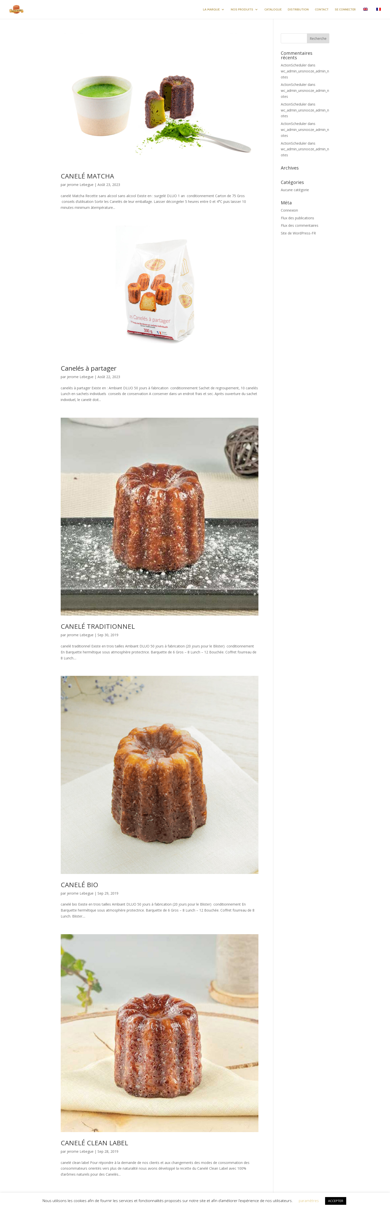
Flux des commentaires (299, 225)
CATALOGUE (273, 9)
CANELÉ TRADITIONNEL (98, 626)
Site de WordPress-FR (298, 233)
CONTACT (322, 9)
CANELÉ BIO (79, 884)
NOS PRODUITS (242, 9)
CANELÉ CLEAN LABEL (94, 1142)
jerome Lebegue (80, 184)
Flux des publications (297, 218)
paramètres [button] (309, 1200)
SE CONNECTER (345, 9)
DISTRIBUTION (298, 9)
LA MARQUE (211, 9)
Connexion (289, 210)
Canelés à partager (88, 368)
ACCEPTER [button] (335, 1201)
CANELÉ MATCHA (87, 176)
